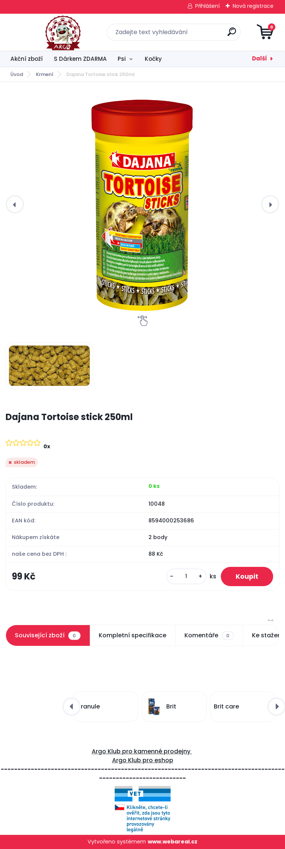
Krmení (44, 74)
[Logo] (51, 32)
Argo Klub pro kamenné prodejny (142, 751)
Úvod (16, 74)
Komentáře (209, 635)
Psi (122, 59)
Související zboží (47, 635)
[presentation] (15, 204)
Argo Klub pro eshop (142, 760)
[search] (231, 34)
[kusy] (186, 576)
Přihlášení (207, 6)
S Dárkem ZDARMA (80, 59)
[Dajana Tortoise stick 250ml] (142, 204)
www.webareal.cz (172, 841)
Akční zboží (26, 59)
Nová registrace (253, 6)
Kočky (153, 59)
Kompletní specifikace (132, 635)
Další (259, 58)
